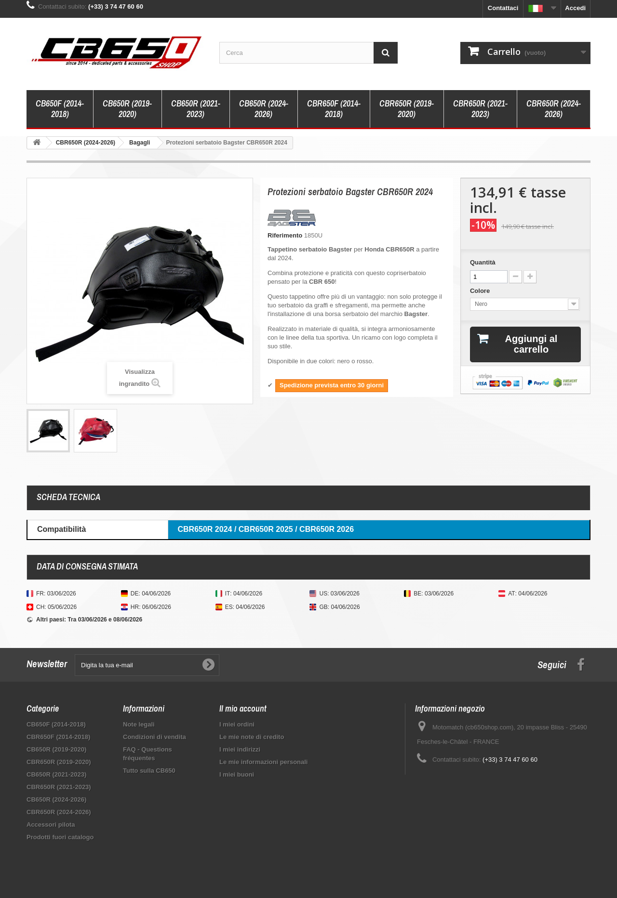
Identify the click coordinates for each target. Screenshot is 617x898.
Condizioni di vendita (154, 736)
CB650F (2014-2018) (60, 108)
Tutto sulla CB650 (149, 770)
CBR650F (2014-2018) (334, 108)
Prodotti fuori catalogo (60, 837)
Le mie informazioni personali (263, 762)
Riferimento (285, 235)
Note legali (139, 724)
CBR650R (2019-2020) (406, 108)
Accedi (575, 8)
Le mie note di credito (251, 736)
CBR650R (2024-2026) (553, 108)
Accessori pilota (51, 824)
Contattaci (503, 8)
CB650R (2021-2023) (195, 108)
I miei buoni (236, 774)
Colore (481, 290)
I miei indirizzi (239, 749)
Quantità (483, 262)
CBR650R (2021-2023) (480, 108)
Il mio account (243, 708)
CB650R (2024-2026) (263, 108)
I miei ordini (237, 724)
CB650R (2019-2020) (127, 108)
